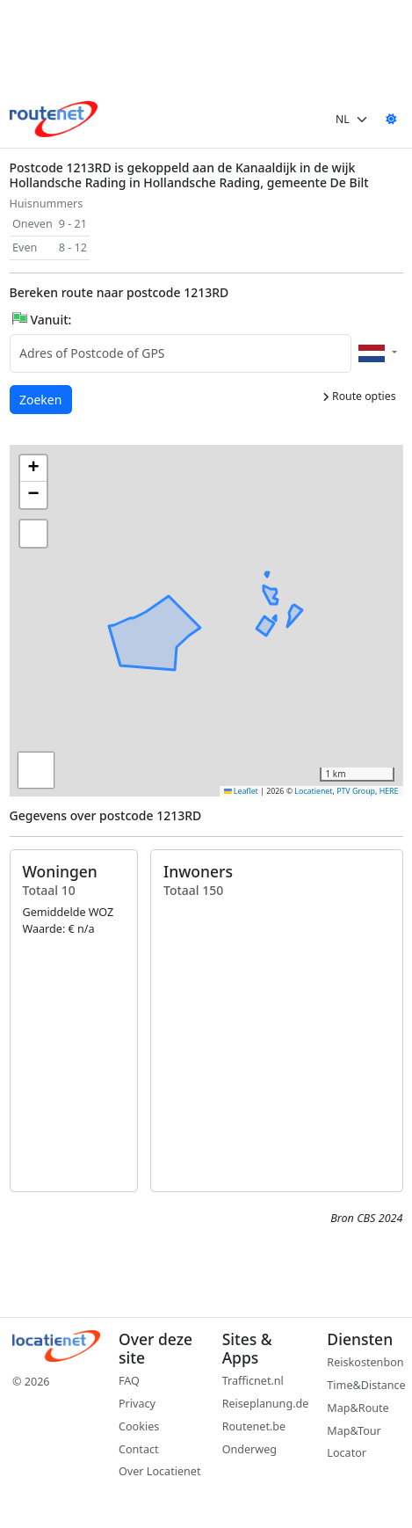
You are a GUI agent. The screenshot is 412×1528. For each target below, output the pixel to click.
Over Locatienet (159, 1471)
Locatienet (313, 791)
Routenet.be (254, 1426)
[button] (147, 657)
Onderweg (249, 1449)
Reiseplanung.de (265, 1403)
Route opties (359, 396)
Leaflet (241, 791)
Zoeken (41, 398)
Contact (139, 1449)
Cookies (139, 1426)
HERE (389, 791)
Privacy (137, 1403)
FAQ (129, 1380)
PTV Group (355, 791)
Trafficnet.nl (253, 1380)
